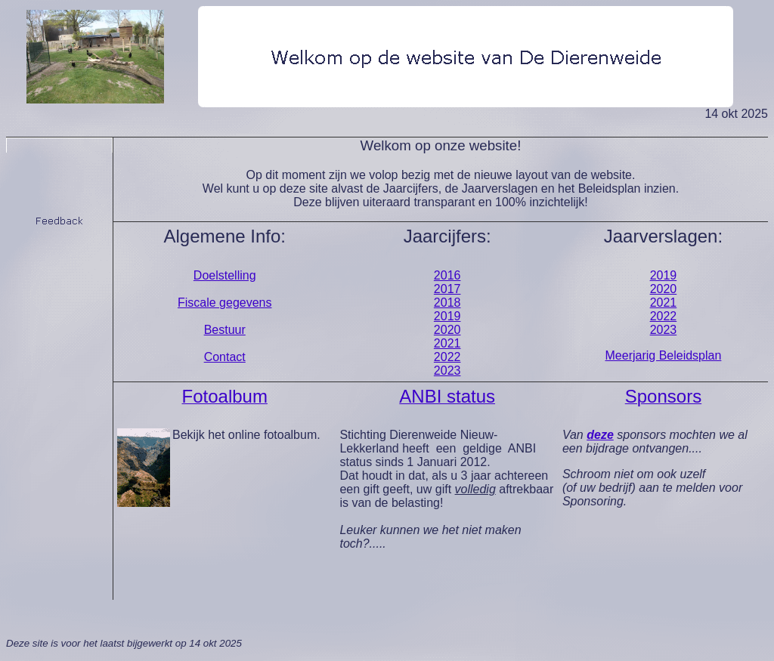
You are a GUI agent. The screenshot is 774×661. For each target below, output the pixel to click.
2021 (447, 343)
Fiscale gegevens (225, 302)
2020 (447, 329)
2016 (447, 275)
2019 (447, 316)
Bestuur (225, 329)
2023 (447, 370)
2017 (447, 289)
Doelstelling (225, 275)
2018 (447, 302)
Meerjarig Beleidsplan (663, 355)
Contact (225, 357)
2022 (447, 357)
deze (600, 434)
